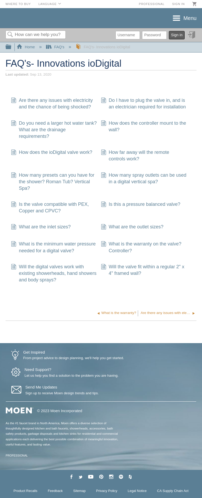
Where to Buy (18, 4)
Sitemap (79, 491)
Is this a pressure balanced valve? (140, 205)
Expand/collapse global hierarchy (11, 47)
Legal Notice (137, 491)
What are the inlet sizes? (40, 227)
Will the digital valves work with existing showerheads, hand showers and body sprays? (53, 274)
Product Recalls (25, 491)
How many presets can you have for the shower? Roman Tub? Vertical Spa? (52, 182)
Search (10, 35)
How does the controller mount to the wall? (143, 126)
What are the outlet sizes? (132, 227)
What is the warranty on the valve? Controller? (141, 247)
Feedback (55, 491)
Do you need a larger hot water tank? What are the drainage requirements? (54, 130)
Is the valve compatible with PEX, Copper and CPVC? (50, 207)
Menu (189, 18)
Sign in (178, 4)
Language (47, 4)
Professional (152, 4)
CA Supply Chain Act (173, 491)
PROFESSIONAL (17, 455)
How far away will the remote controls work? (135, 155)
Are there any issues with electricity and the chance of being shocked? (52, 103)
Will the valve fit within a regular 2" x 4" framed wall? (142, 270)
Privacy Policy (106, 491)
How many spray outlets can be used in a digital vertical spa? (143, 178)
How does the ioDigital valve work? (51, 153)
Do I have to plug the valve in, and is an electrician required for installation (143, 103)
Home (26, 47)
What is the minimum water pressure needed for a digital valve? (53, 247)
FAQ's (55, 47)
